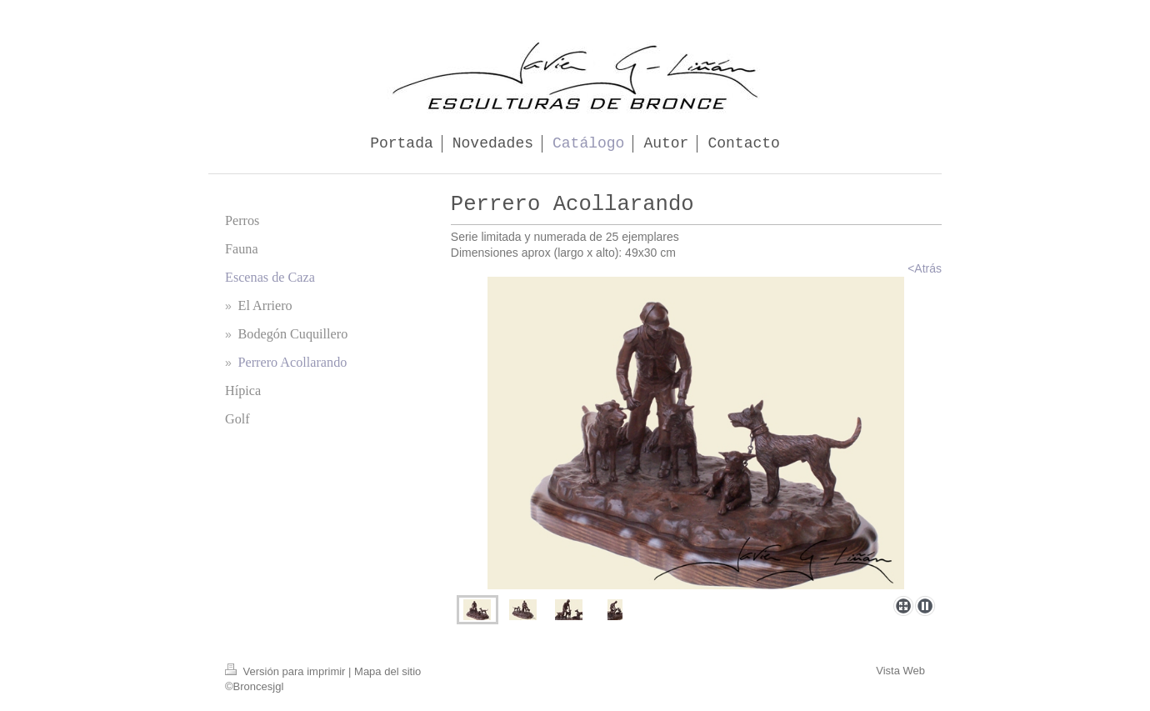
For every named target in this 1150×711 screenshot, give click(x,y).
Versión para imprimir (286, 671)
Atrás (928, 268)
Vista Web (900, 670)
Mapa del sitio (387, 671)
